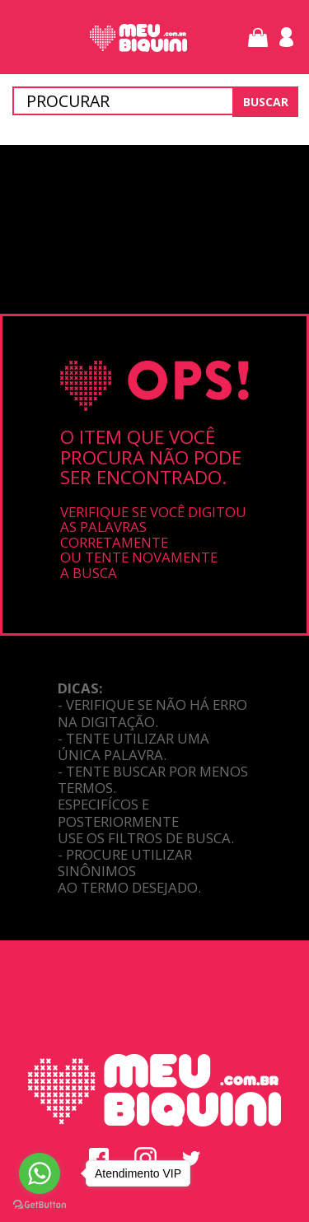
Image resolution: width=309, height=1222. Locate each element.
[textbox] (154, 100)
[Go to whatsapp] (39, 1173)
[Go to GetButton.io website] (39, 1205)
